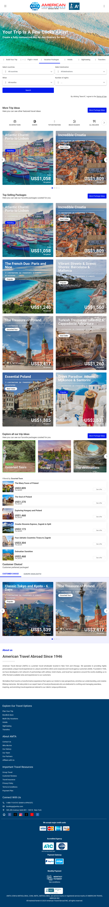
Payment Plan (7, 791)
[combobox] (28, 71)
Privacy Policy (7, 783)
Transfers (6, 730)
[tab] (10, 574)
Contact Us (6, 742)
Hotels (4, 722)
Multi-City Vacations (10, 719)
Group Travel (7, 772)
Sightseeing (6, 726)
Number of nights (62, 78)
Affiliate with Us (8, 760)
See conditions (54, 882)
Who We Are (7, 745)
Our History (6, 749)
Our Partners (7, 756)
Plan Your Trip (7, 711)
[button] (104, 122)
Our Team (6, 753)
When (4, 78)
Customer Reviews (9, 776)
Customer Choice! (10, 574)
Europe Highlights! (32, 574)
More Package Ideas (97, 110)
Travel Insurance (8, 780)
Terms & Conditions (9, 787)
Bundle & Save (7, 715)
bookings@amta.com (12, 806)
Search (28, 90)
